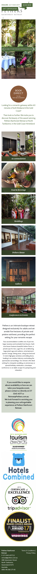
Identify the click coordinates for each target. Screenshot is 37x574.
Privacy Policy (31, 553)
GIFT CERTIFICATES (10, 9)
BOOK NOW (27, 5)
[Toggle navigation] (3, 17)
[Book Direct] (18, 102)
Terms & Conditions (28, 551)
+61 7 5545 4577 (11, 5)
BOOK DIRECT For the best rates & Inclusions (18, 49)
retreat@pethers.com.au (9, 558)
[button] (33, 49)
